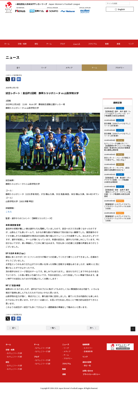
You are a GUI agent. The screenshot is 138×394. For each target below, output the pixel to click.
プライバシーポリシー (91, 374)
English (121, 9)
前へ (14, 327)
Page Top (133, 329)
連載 (118, 43)
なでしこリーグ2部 (14, 356)
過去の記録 (86, 362)
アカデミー (68, 358)
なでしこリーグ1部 (14, 353)
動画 (107, 43)
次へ (92, 327)
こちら (9, 211)
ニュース (76, 43)
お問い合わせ (87, 370)
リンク (131, 43)
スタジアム (92, 43)
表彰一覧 (87, 365)
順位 (36, 43)
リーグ (66, 348)
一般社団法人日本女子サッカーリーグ (47, 4)
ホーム (7, 43)
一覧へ (53, 327)
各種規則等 (88, 351)
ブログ (62, 43)
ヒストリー (88, 348)
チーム (49, 43)
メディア (67, 351)
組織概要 (85, 344)
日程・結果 (22, 43)
